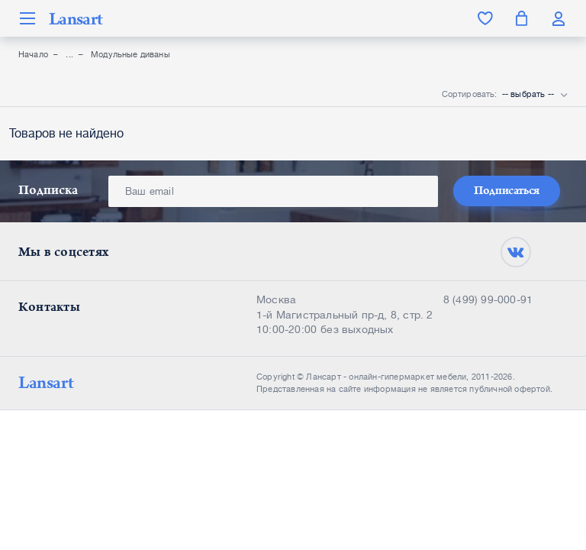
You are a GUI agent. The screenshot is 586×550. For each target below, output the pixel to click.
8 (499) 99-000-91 (488, 299)
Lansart (75, 18)
